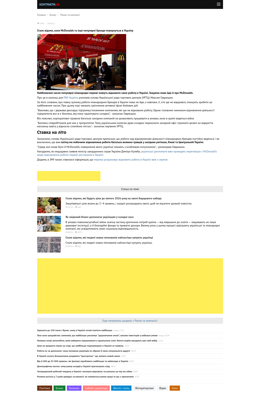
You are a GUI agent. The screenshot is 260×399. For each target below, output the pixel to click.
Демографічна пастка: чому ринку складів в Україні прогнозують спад (73, 366)
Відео (162, 388)
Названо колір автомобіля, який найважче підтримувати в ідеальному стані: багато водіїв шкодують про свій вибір (97, 340)
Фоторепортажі (144, 388)
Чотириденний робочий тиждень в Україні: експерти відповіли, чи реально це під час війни (84, 371)
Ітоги (175, 388)
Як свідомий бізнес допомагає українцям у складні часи (100, 217)
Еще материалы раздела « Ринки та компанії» (130, 320)
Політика (44, 388)
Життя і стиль (121, 388)
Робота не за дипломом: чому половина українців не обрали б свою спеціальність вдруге (83, 350)
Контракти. (50, 4)
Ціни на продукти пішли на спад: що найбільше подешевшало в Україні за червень (80, 345)
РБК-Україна (70, 97)
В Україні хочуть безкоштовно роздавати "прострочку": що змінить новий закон (78, 355)
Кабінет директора (96, 388)
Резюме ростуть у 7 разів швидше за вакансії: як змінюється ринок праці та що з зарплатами (85, 376)
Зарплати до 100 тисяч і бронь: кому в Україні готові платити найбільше (74, 330)
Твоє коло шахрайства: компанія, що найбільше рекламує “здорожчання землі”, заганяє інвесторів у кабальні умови (97, 335)
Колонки (74, 388)
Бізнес (53, 14)
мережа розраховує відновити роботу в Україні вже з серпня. (131, 159)
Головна (41, 14)
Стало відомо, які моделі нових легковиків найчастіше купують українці (109, 237)
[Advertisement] (68, 176)
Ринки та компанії (70, 14)
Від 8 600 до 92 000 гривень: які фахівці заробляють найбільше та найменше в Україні (82, 361)
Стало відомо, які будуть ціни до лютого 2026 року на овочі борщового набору (114, 198)
